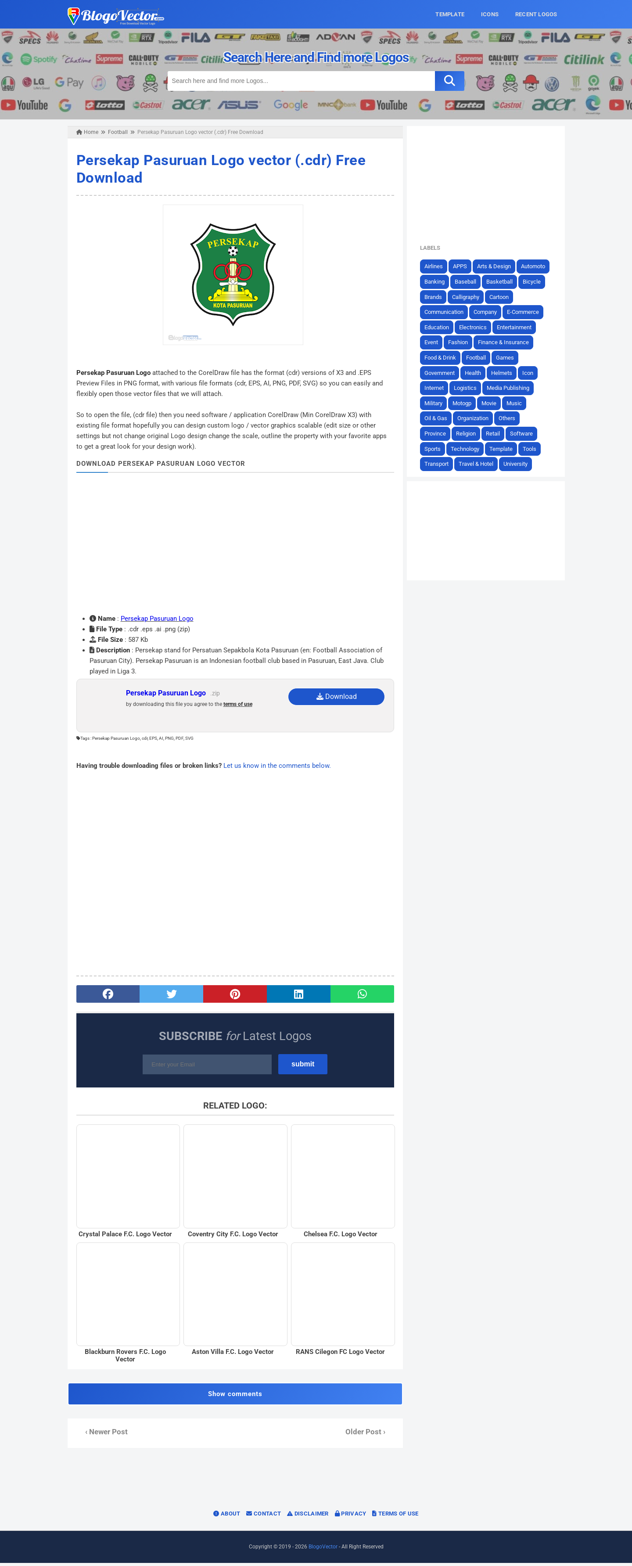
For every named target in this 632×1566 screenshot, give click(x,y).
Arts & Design (497, 266)
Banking (438, 281)
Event (435, 342)
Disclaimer (308, 1516)
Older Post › (367, 1435)
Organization (476, 418)
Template (504, 448)
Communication (447, 312)
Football (479, 357)
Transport (440, 464)
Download (337, 696)
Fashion (461, 342)
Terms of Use (395, 1516)
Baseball (469, 281)
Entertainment (517, 327)
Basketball (503, 281)
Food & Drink (444, 357)
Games (508, 357)
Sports (436, 448)
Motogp (465, 403)
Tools (533, 448)
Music (517, 403)
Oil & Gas (439, 418)
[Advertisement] (233, 543)
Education (440, 327)
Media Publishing (511, 388)
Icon (531, 372)
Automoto (536, 266)
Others (510, 418)
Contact (263, 1516)
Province (438, 433)
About (226, 1516)
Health (476, 372)
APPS (463, 266)
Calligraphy (469, 296)
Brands (436, 296)
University (519, 464)
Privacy (350, 1516)
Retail (496, 433)
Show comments (234, 1397)
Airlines (437, 266)
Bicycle (535, 281)
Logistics (468, 388)
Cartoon (502, 296)
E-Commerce (526, 312)
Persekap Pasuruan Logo (153, 619)
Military (437, 403)
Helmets (505, 372)
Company (488, 312)
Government (443, 372)
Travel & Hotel (479, 464)
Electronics (476, 327)
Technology (468, 448)
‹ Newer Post (102, 1435)
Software (525, 433)
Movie (492, 403)
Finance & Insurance (506, 342)
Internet (437, 388)
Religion (469, 433)
